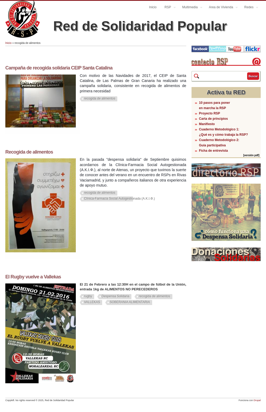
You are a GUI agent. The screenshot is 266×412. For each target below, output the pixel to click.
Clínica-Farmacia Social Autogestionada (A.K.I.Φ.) (119, 198)
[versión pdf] (251, 155)
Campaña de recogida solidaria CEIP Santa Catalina (59, 68)
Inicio (152, 7)
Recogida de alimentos (29, 152)
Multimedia (190, 7)
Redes (249, 7)
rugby (88, 296)
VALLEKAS (92, 302)
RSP (168, 7)
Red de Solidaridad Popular (140, 26)
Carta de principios (213, 119)
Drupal (257, 400)
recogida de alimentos (99, 98)
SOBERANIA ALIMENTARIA (130, 302)
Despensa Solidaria (115, 296)
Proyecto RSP (209, 113)
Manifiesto (207, 124)
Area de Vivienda (221, 7)
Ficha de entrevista (213, 151)
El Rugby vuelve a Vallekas (33, 276)
